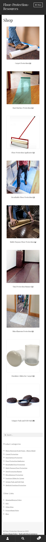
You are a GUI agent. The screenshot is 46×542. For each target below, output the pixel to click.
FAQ (7, 503)
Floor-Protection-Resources (16, 6)
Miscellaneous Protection (14, 475)
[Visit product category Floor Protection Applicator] (23, 135)
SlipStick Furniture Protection (16, 485)
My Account (7, 538)
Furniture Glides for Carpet (15, 478)
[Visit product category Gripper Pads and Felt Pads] (23, 403)
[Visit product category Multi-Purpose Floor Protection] (23, 224)
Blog (7, 514)
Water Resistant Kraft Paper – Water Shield (20, 451)
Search (23, 538)
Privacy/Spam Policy (12, 510)
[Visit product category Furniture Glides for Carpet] (23, 358)
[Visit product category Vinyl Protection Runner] (23, 269)
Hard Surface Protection (14, 457)
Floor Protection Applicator (15, 461)
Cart (36, 537)
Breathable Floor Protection (15, 464)
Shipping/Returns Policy (14, 500)
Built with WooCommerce (28, 534)
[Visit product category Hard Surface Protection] (23, 90)
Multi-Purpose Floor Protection (16, 468)
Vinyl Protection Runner (14, 471)
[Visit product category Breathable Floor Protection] (23, 179)
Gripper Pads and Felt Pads (15, 482)
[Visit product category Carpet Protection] (23, 45)
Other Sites (10, 507)
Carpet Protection (12, 454)
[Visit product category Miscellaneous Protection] (23, 313)
